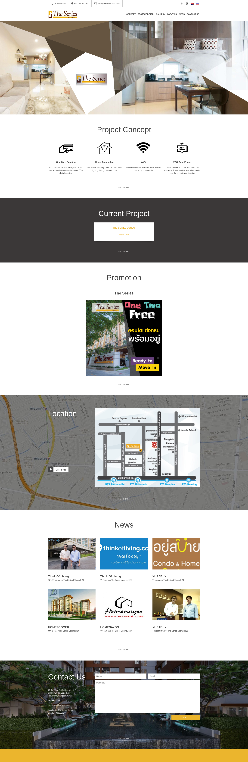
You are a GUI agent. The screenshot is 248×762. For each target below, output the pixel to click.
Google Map (57, 469)
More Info (124, 234)
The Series (123, 293)
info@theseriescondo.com (109, 3)
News (182, 14)
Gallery (160, 14)
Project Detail (146, 14)
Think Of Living (58, 576)
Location (172, 14)
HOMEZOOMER (58, 627)
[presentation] (119, 721)
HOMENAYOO (109, 627)
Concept (131, 14)
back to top (124, 187)
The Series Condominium (63, 14)
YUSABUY (159, 576)
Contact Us (193, 14)
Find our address (81, 3)
